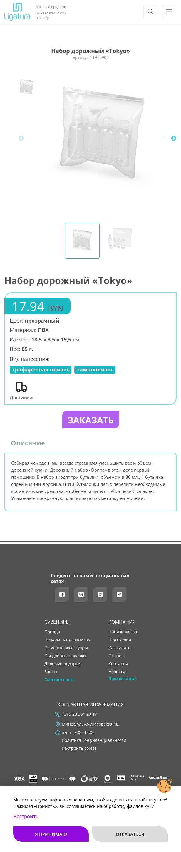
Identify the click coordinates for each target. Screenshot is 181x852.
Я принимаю (51, 834)
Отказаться (130, 834)
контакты (118, 663)
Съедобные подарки (65, 655)
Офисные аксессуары (66, 647)
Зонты (50, 671)
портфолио (119, 639)
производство (122, 631)
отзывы (116, 655)
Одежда (52, 631)
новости (116, 671)
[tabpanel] (101, 138)
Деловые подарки (62, 663)
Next (174, 138)
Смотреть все (59, 679)
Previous (21, 138)
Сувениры (57, 622)
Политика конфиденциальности (94, 740)
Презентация (122, 678)
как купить (119, 647)
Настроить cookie (79, 748)
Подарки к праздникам (67, 639)
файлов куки (141, 806)
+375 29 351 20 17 (79, 714)
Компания (121, 622)
